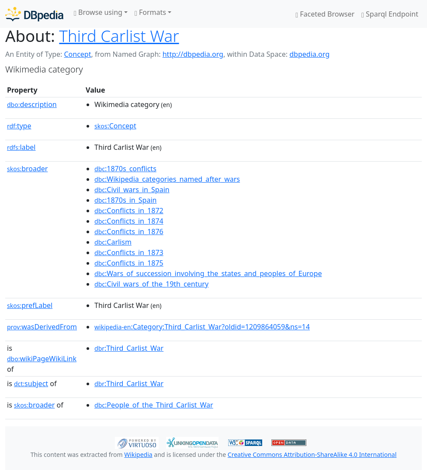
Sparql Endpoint (389, 14)
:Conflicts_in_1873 (128, 252)
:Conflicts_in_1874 (128, 221)
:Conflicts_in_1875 (128, 263)
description (32, 104)
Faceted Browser (324, 14)
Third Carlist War (119, 36)
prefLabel (29, 305)
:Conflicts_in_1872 (128, 210)
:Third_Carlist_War (128, 348)
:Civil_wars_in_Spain (132, 189)
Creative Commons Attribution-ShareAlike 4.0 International (312, 454)
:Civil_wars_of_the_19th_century (151, 284)
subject (31, 383)
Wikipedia (138, 454)
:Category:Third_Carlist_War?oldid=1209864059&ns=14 (202, 327)
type (19, 126)
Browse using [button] (98, 12)
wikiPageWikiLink (41, 358)
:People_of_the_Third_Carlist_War (153, 405)
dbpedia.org (309, 54)
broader (27, 168)
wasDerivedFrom (42, 327)
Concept (77, 54)
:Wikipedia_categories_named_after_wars (167, 179)
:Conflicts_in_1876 (128, 231)
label (21, 147)
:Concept (115, 126)
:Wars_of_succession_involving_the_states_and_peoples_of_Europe (208, 273)
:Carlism (113, 242)
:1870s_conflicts (125, 168)
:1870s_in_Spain (125, 200)
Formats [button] (150, 12)
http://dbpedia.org (193, 54)
